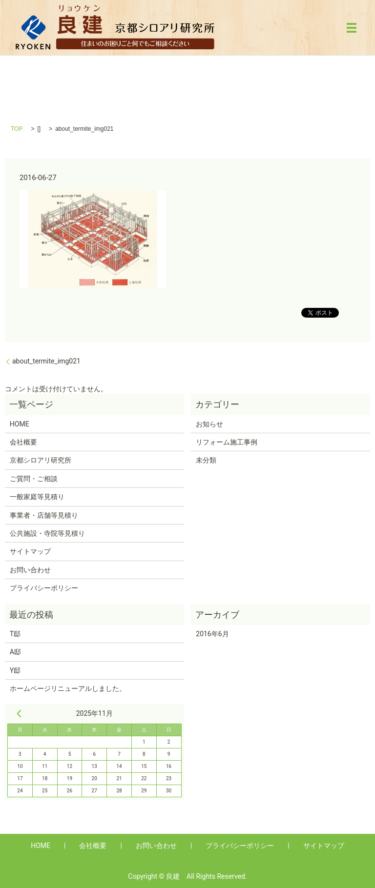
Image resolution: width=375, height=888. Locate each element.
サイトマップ (30, 551)
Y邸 (15, 670)
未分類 (206, 460)
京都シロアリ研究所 (40, 460)
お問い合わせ (30, 570)
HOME (19, 424)
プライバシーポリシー (44, 588)
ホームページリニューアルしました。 (68, 688)
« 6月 (19, 713)
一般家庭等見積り (37, 497)
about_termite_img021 (46, 361)
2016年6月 (212, 634)
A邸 (15, 652)
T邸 (15, 634)
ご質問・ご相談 (34, 479)
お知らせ (209, 424)
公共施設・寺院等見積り (47, 533)
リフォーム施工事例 (226, 442)
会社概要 (23, 442)
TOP (16, 128)
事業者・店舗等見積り (44, 515)
